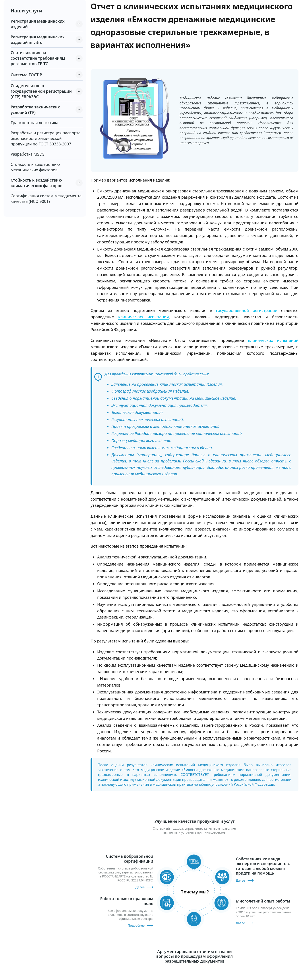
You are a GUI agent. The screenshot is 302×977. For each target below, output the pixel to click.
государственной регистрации (246, 310)
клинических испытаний (143, 316)
